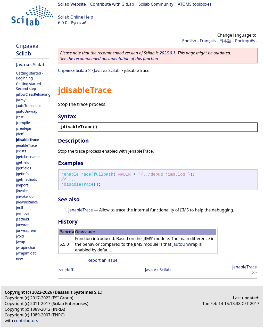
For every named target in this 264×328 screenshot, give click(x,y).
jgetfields (23, 168)
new (19, 258)
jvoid (20, 236)
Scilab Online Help (75, 17)
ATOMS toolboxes (195, 4)
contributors (26, 320)
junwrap (22, 224)
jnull (19, 207)
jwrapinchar (26, 247)
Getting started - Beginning (29, 75)
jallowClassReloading (33, 94)
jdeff (19, 134)
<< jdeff (66, 270)
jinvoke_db (25, 196)
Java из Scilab (31, 64)
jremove (22, 213)
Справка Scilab (27, 49)
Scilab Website (72, 4)
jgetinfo (22, 173)
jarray (21, 99)
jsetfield (22, 219)
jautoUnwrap (26, 111)
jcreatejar (23, 128)
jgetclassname (28, 156)
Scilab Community (155, 4)
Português (245, 41)
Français (208, 41)
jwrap (20, 241)
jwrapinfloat (26, 253)
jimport (22, 185)
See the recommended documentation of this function (109, 58)
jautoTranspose (28, 105)
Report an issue (102, 260)
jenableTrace (26, 145)
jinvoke (22, 190)
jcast (19, 116)
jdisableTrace (27, 139)
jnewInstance (27, 202)
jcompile (23, 122)
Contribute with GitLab (112, 4)
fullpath (103, 174)
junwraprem (26, 230)
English (189, 41)
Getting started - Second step (29, 86)
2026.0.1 (167, 53)
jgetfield (22, 162)
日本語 (225, 41)
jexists (21, 151)
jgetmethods (26, 179)
